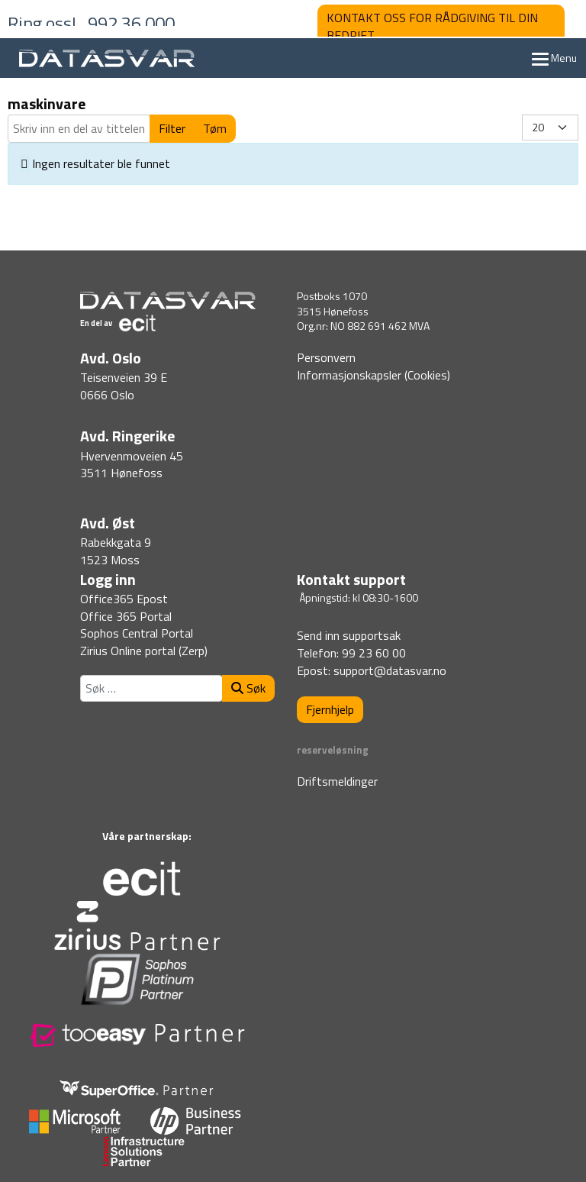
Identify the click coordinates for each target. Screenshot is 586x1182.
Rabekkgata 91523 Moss (115, 551)
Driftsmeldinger (337, 781)
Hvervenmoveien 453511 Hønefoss (131, 465)
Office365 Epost (124, 598)
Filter (172, 128)
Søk (248, 688)
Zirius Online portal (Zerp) (144, 650)
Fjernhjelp (330, 709)
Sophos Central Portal (136, 633)
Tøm (215, 128)
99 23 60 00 (374, 653)
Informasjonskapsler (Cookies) (373, 375)
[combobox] (151, 688)
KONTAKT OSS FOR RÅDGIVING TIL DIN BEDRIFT (432, 26)
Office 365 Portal (126, 616)
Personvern (326, 357)
